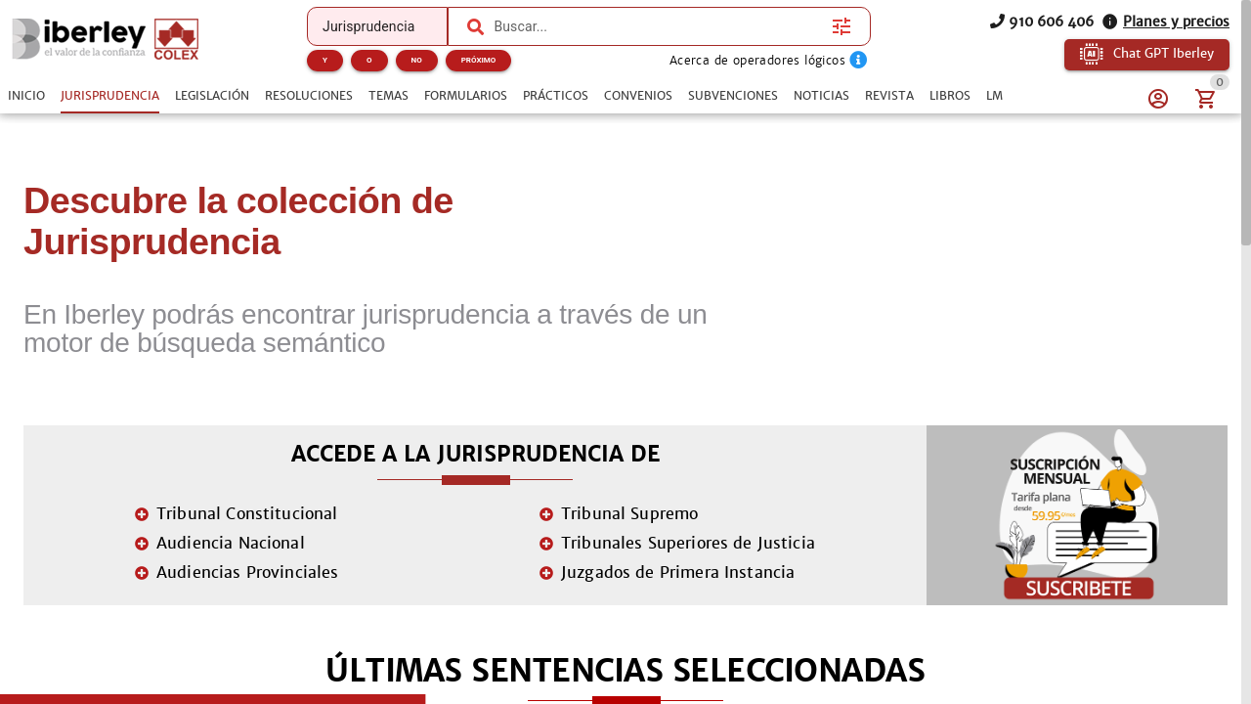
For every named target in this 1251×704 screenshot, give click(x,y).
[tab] (26, 95)
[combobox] (658, 26)
